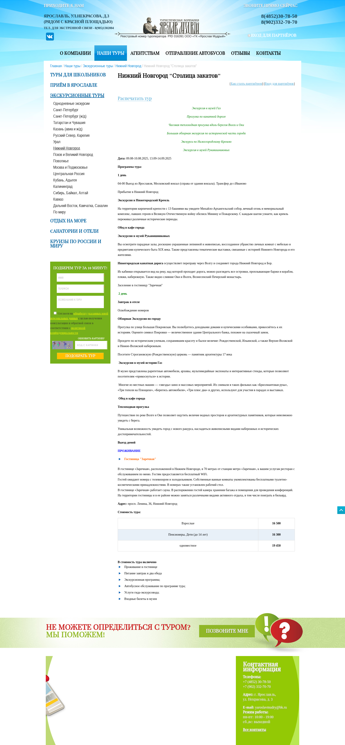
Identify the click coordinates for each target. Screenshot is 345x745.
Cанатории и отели (74, 231)
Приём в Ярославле (73, 85)
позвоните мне (227, 631)
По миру (59, 212)
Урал (57, 141)
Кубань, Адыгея (65, 180)
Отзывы (240, 53)
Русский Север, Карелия (71, 135)
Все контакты (254, 730)
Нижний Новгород (128, 66)
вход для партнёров (273, 35)
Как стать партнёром (246, 83)
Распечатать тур (135, 98)
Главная (56, 66)
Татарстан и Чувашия (69, 122)
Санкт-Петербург (65, 109)
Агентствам (144, 53)
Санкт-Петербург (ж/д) (69, 116)
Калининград (63, 186)
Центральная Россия (68, 173)
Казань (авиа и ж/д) (68, 129)
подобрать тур (80, 356)
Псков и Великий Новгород (73, 154)
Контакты (268, 53)
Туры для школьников (78, 74)
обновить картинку (91, 338)
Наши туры (110, 53)
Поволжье (61, 161)
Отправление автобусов (195, 53)
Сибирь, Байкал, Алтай (70, 192)
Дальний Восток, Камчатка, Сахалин (80, 205)
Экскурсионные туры (98, 66)
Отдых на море (68, 220)
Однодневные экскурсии (71, 103)
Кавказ (58, 199)
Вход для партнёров (279, 83)
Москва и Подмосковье (70, 167)
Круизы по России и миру (75, 243)
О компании (75, 53)
